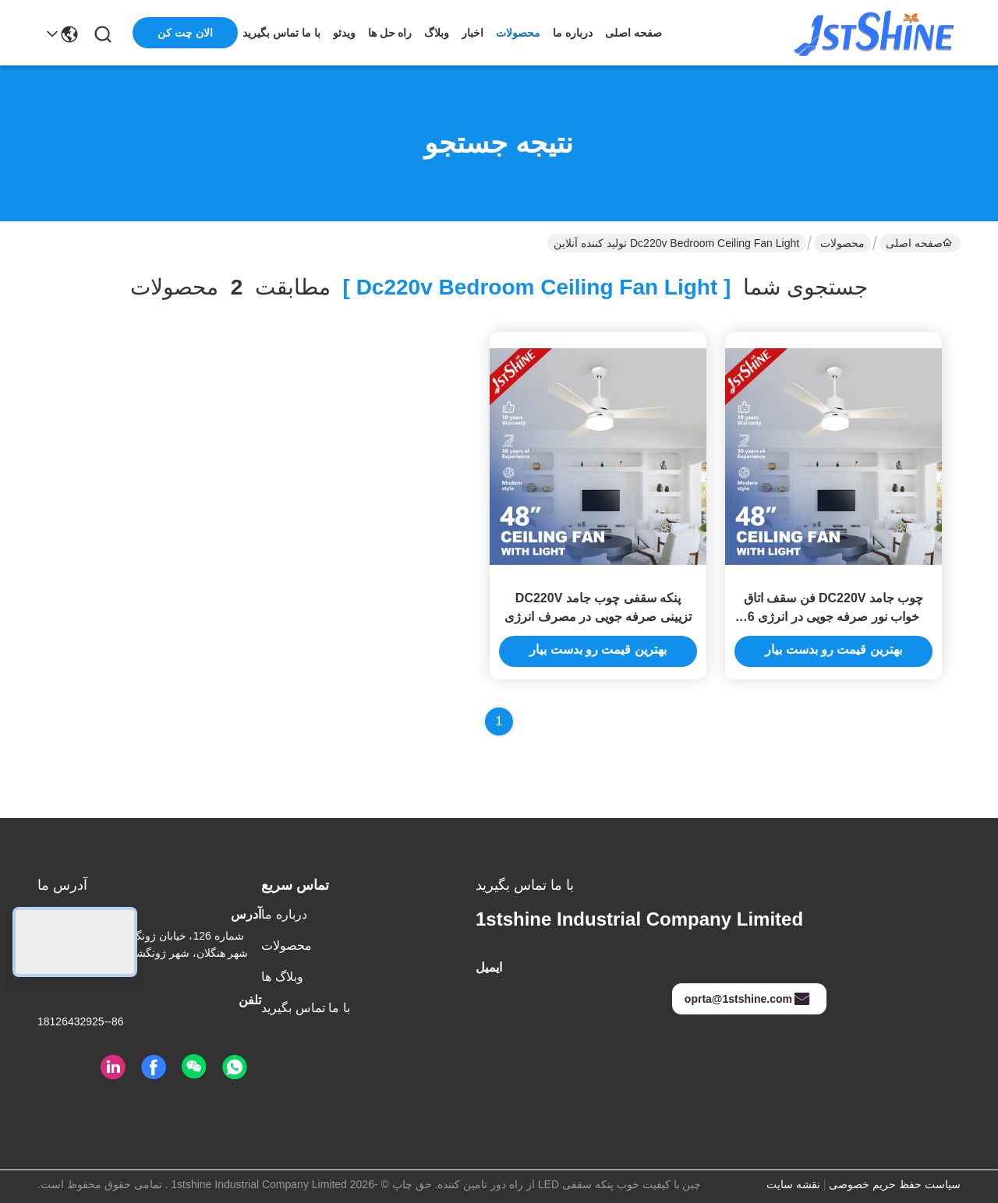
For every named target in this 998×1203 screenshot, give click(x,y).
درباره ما (573, 32)
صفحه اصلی (633, 32)
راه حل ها (390, 32)
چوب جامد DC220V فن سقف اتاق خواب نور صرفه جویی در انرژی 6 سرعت (834, 616)
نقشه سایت (793, 1184)
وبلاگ (436, 32)
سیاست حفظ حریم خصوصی (895, 1184)
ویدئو (344, 32)
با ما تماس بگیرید (281, 32)
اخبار (472, 32)
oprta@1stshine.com (748, 998)
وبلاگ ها (282, 976)
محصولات (518, 32)
